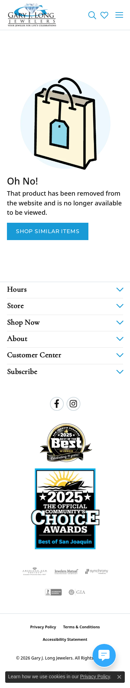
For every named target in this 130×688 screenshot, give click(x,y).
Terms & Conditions (81, 626)
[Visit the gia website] (77, 592)
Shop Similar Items (47, 231)
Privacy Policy (43, 626)
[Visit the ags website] (34, 571)
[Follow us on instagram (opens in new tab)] (73, 404)
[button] (92, 15)
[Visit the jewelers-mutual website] (66, 571)
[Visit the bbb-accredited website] (53, 592)
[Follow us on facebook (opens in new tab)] (57, 404)
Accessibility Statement (65, 639)
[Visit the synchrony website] (96, 571)
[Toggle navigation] (119, 15)
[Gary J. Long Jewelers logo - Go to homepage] (32, 15)
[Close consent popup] (119, 677)
